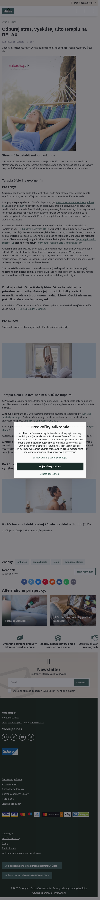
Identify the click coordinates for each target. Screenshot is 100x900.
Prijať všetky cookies (50, 466)
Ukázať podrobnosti (50, 474)
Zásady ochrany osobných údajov (50, 457)
